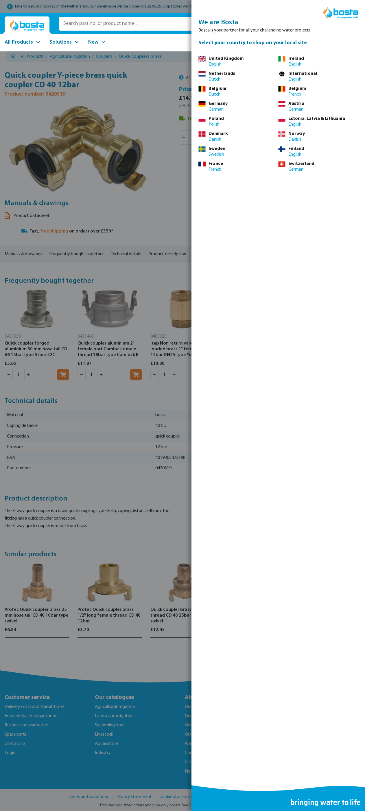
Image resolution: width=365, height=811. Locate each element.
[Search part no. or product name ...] (141, 24)
